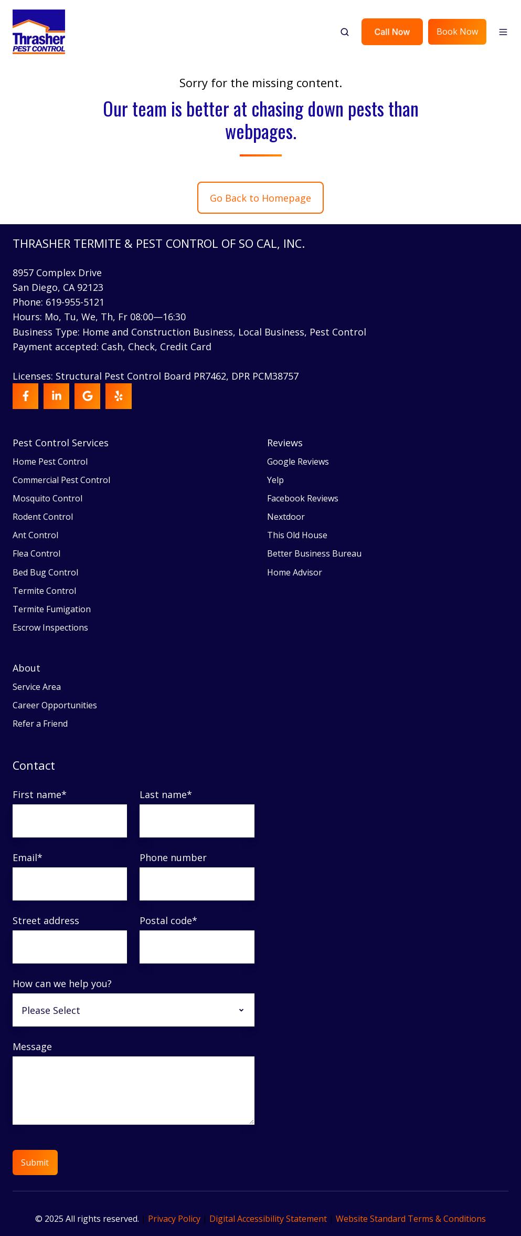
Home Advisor (294, 572)
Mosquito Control (47, 498)
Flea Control (36, 553)
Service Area (37, 687)
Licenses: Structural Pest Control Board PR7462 (119, 376)
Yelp (275, 480)
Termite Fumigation (52, 609)
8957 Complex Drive (57, 272)
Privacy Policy (174, 1218)
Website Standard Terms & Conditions (411, 1218)
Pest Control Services (61, 442)
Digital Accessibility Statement (268, 1218)
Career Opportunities (55, 705)
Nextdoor (286, 516)
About (26, 668)
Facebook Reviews (302, 498)
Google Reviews (298, 461)
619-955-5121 (75, 302)
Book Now (457, 31)
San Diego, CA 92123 (58, 287)
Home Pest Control (50, 461)
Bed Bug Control (45, 572)
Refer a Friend (40, 723)
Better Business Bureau (314, 553)
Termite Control (44, 590)
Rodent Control (43, 516)
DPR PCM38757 (265, 376)
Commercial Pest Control (61, 480)
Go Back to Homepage (260, 198)
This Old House (297, 535)
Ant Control (35, 535)
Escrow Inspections (50, 627)
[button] (344, 32)
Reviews (285, 442)
